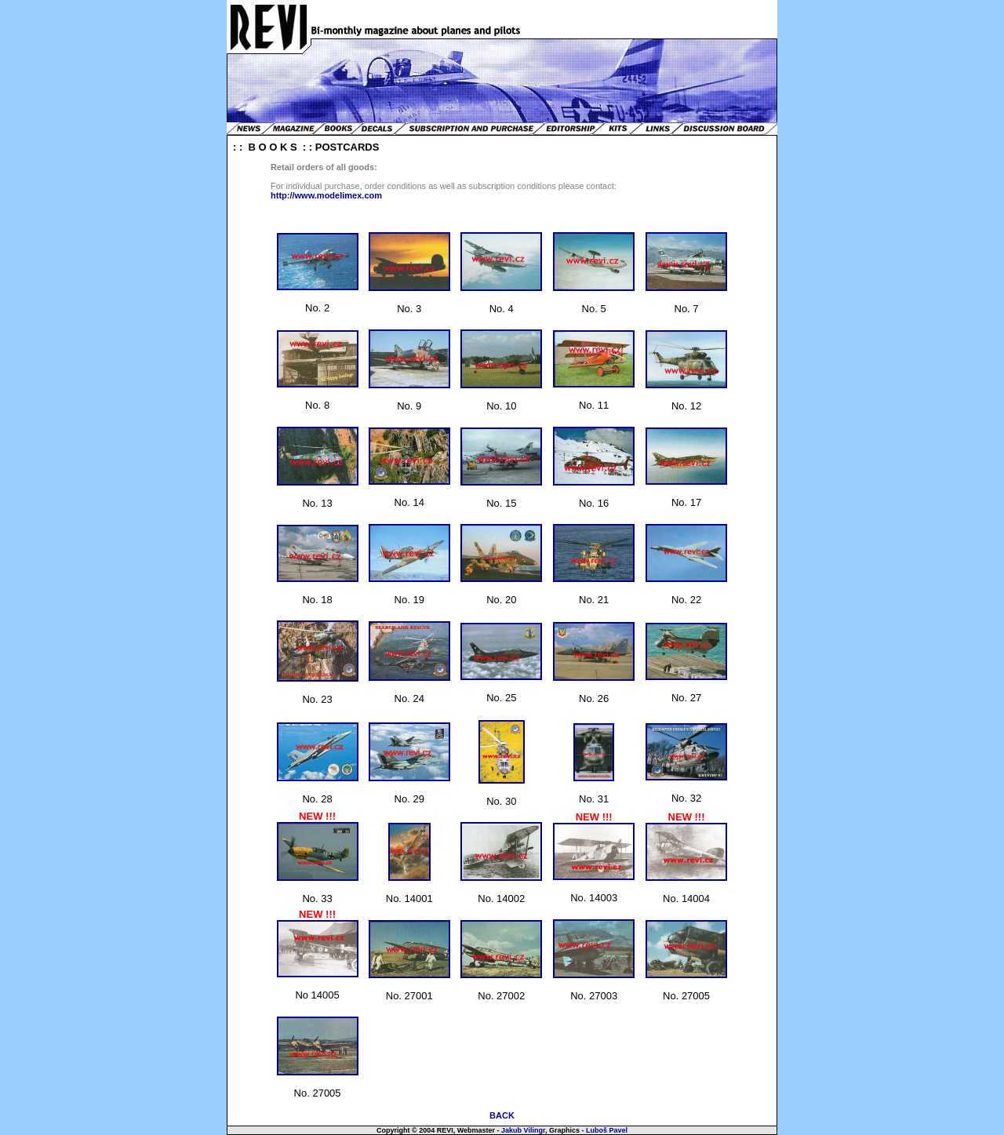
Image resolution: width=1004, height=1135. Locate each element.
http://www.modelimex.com (326, 195)
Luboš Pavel (607, 1130)
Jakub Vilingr (523, 1130)
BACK (502, 1115)
